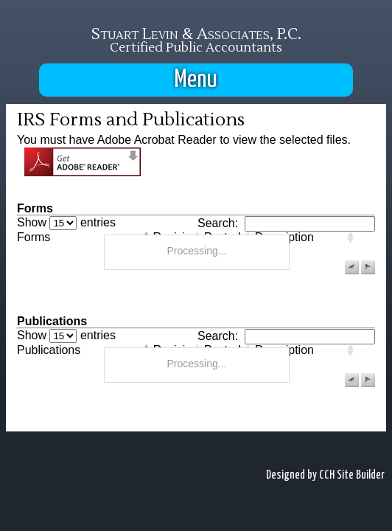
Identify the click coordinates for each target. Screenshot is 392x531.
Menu (196, 80)
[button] (352, 267)
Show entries (66, 222)
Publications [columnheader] (48, 350)
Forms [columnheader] (33, 237)
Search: (286, 223)
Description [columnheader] (284, 237)
